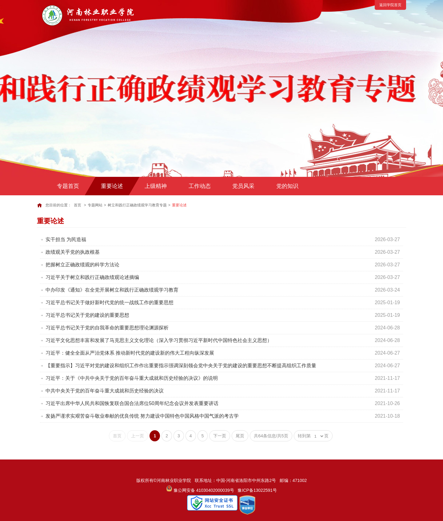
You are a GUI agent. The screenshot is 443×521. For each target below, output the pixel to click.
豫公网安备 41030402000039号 (200, 490)
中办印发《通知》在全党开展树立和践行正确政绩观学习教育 (112, 289)
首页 (77, 205)
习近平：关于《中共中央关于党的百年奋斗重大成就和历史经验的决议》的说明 (132, 378)
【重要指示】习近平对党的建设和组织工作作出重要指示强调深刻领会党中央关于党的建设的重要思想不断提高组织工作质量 (181, 365)
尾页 (240, 435)
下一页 (219, 435)
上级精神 (156, 186)
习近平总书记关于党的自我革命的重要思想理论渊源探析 (107, 327)
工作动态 (200, 186)
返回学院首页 (390, 5)
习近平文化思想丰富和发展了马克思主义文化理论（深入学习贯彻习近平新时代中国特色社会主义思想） (159, 340)
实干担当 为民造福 (66, 239)
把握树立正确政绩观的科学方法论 (82, 264)
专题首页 (68, 186)
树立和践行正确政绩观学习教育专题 (137, 205)
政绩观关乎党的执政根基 (73, 252)
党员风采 (243, 186)
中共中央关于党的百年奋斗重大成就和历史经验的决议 (105, 390)
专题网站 (95, 205)
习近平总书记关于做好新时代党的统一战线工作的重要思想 (110, 302)
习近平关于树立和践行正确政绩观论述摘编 (92, 277)
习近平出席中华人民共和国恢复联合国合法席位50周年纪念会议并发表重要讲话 (132, 403)
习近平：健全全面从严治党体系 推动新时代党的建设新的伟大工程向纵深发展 (130, 353)
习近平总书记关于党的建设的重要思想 (87, 315)
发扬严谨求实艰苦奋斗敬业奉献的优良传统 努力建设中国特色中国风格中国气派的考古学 (142, 416)
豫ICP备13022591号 (257, 490)
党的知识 (287, 186)
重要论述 (112, 186)
